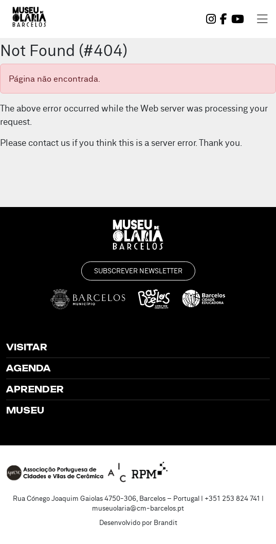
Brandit (165, 522)
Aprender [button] (35, 389)
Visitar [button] (26, 347)
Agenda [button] (28, 368)
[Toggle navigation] (262, 19)
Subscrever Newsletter (138, 271)
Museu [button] (25, 410)
